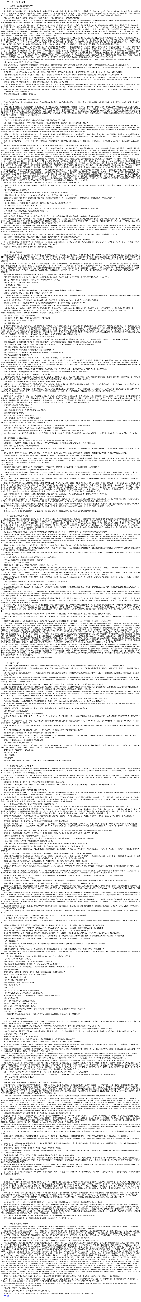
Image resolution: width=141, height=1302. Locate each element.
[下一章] (6, 1296)
